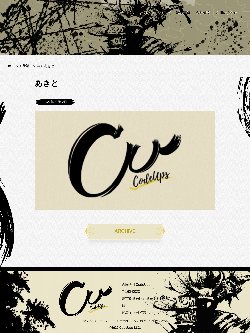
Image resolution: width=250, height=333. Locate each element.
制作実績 (183, 13)
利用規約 (122, 320)
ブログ (165, 13)
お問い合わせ (226, 13)
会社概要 (203, 13)
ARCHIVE (125, 231)
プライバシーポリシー (97, 320)
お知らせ (147, 13)
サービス (127, 13)
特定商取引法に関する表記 (150, 320)
